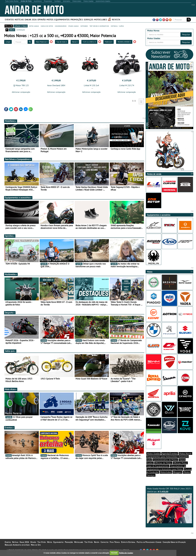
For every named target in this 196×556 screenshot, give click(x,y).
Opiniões (10, 236)
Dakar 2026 (31, 19)
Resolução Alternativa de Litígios (17, 545)
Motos (50, 19)
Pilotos (186, 472)
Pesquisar (186, 34)
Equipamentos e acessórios (18, 197)
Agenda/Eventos (169, 453)
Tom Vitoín (41, 542)
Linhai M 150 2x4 (91, 85)
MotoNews (10, 121)
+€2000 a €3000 (124, 42)
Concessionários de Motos (165, 459)
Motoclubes (100, 19)
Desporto (10, 312)
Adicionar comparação (21, 92)
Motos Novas (185, 453)
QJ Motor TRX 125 (21, 85)
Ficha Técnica (115, 542)
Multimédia (11, 274)
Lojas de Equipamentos (158, 466)
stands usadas (73, 26)
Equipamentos (62, 19)
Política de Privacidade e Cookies (149, 542)
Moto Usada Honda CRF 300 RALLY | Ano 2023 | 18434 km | (169, 505)
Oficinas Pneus (180, 463)
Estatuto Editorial (128, 542)
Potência (108, 42)
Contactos (104, 542)
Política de (126, 553)
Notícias (19, 19)
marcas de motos (47, 26)
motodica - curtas (117, 26)
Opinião (41, 19)
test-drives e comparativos (99, 26)
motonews (84, 26)
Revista (116, 19)
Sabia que (10, 351)
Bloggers (177, 472)
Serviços (88, 19)
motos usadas (34, 26)
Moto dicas (11, 389)
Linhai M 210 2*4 (126, 85)
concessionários (60, 26)
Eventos (9, 19)
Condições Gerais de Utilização (174, 542)
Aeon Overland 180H (56, 85)
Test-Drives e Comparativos (18, 159)
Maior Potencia (42, 42)
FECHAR (114, 553)
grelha (12, 29)
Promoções (77, 19)
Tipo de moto (61, 42)
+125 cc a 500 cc (89, 42)
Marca (75, 42)
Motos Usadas (153, 453)
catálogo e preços (20, 26)
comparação (20, 29)
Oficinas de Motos (163, 463)
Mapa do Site (36, 545)
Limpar (8, 42)
